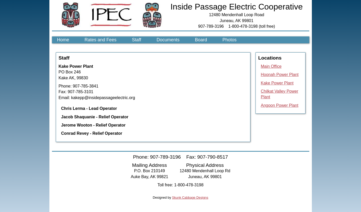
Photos (229, 39)
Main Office (271, 66)
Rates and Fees (100, 39)
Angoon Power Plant (279, 105)
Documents (168, 39)
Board (201, 39)
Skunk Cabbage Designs (190, 197)
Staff (136, 39)
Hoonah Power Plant (280, 74)
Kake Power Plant (277, 83)
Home (63, 39)
